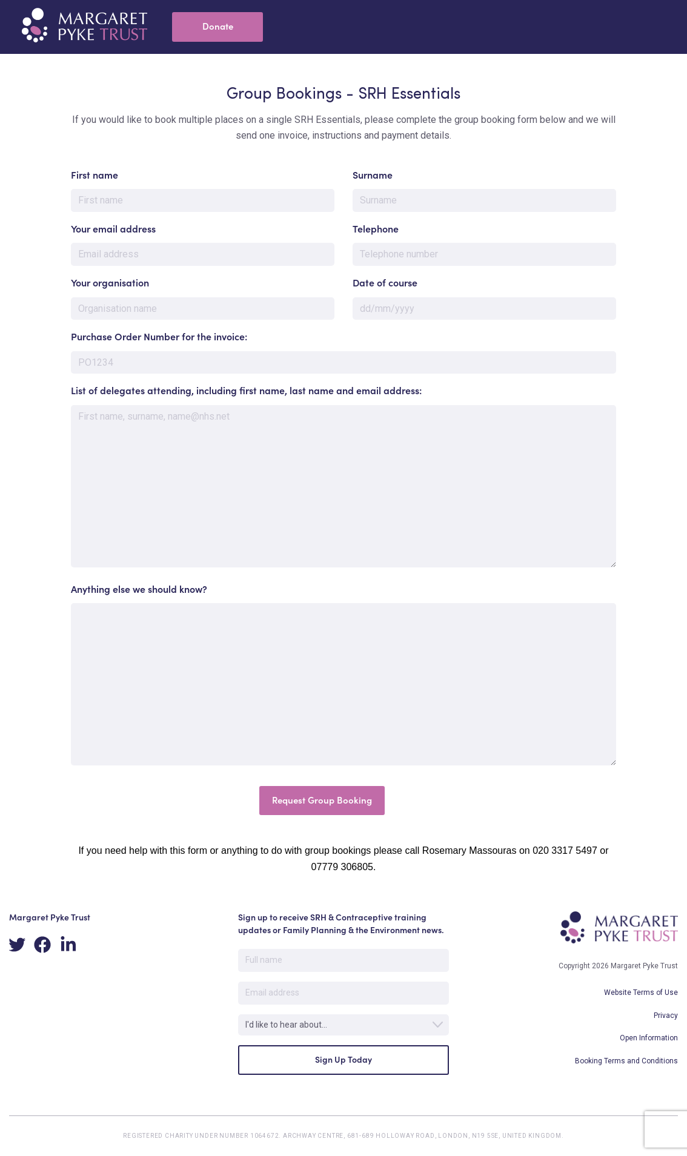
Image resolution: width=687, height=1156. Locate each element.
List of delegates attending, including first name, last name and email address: (246, 391)
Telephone (376, 229)
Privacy (666, 1015)
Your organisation (110, 283)
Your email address (113, 229)
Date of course (385, 283)
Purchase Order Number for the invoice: (159, 337)
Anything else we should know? (139, 589)
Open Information (649, 1038)
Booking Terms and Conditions (626, 1061)
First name (94, 175)
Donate (217, 26)
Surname (373, 175)
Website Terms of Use (641, 992)
